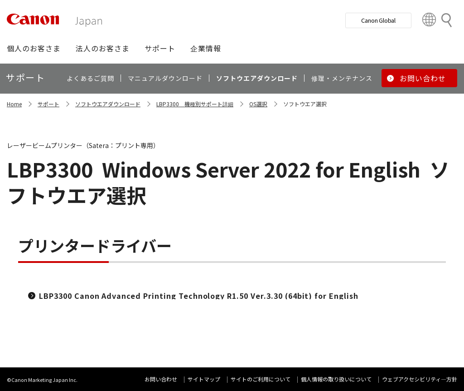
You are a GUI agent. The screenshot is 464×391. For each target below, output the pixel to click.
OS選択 (258, 104)
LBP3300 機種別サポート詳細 (194, 104)
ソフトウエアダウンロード (107, 104)
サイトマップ (204, 379)
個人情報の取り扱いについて (336, 379)
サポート (48, 104)
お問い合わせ (161, 379)
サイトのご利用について (260, 379)
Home (14, 104)
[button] (34, 48)
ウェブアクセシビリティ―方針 (419, 379)
